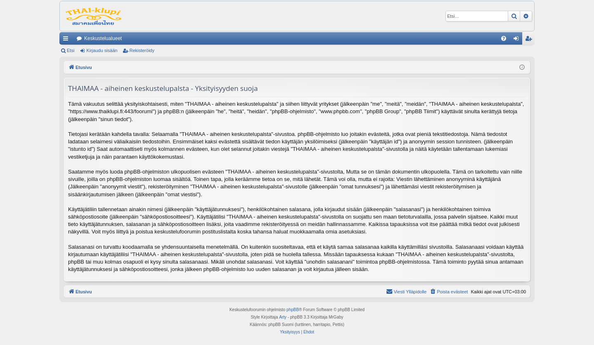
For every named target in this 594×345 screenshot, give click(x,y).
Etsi (70, 50)
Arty (283, 317)
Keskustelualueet (103, 38)
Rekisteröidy (142, 50)
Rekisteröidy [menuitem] (530, 40)
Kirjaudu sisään (101, 50)
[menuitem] (503, 38)
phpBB (293, 309)
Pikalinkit (67, 40)
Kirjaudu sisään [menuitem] (518, 40)
